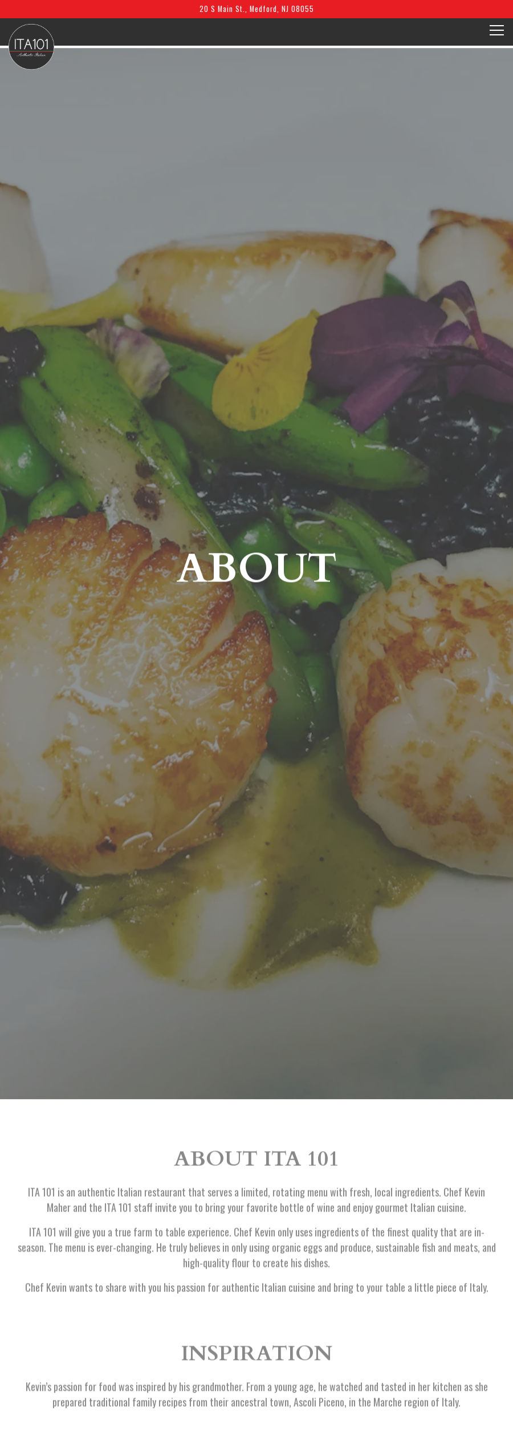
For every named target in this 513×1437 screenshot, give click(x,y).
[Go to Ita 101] (256, 8)
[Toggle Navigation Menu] (497, 30)
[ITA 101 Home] (31, 45)
